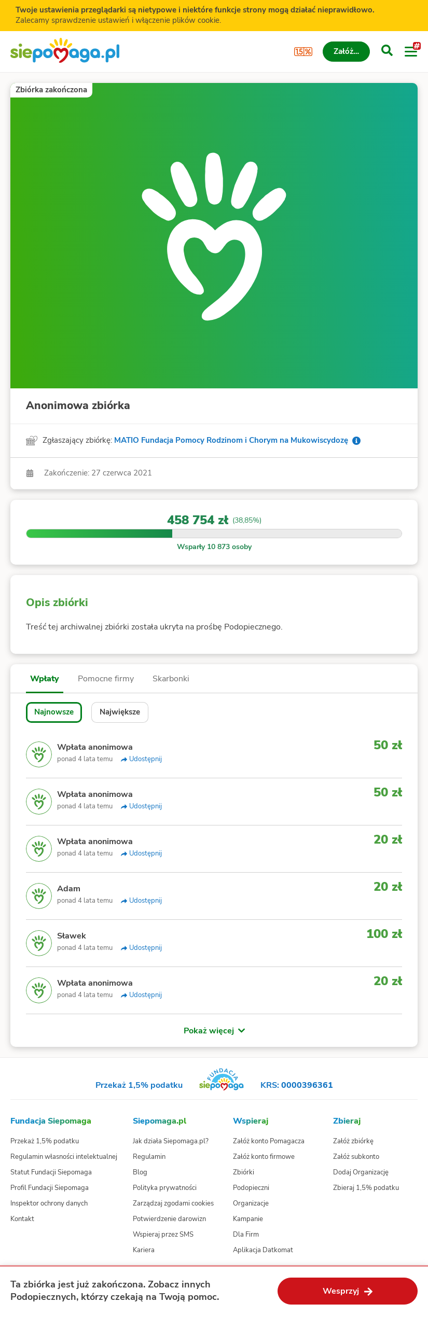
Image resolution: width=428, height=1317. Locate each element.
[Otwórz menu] (411, 52)
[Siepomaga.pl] (64, 51)
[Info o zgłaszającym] (356, 441)
